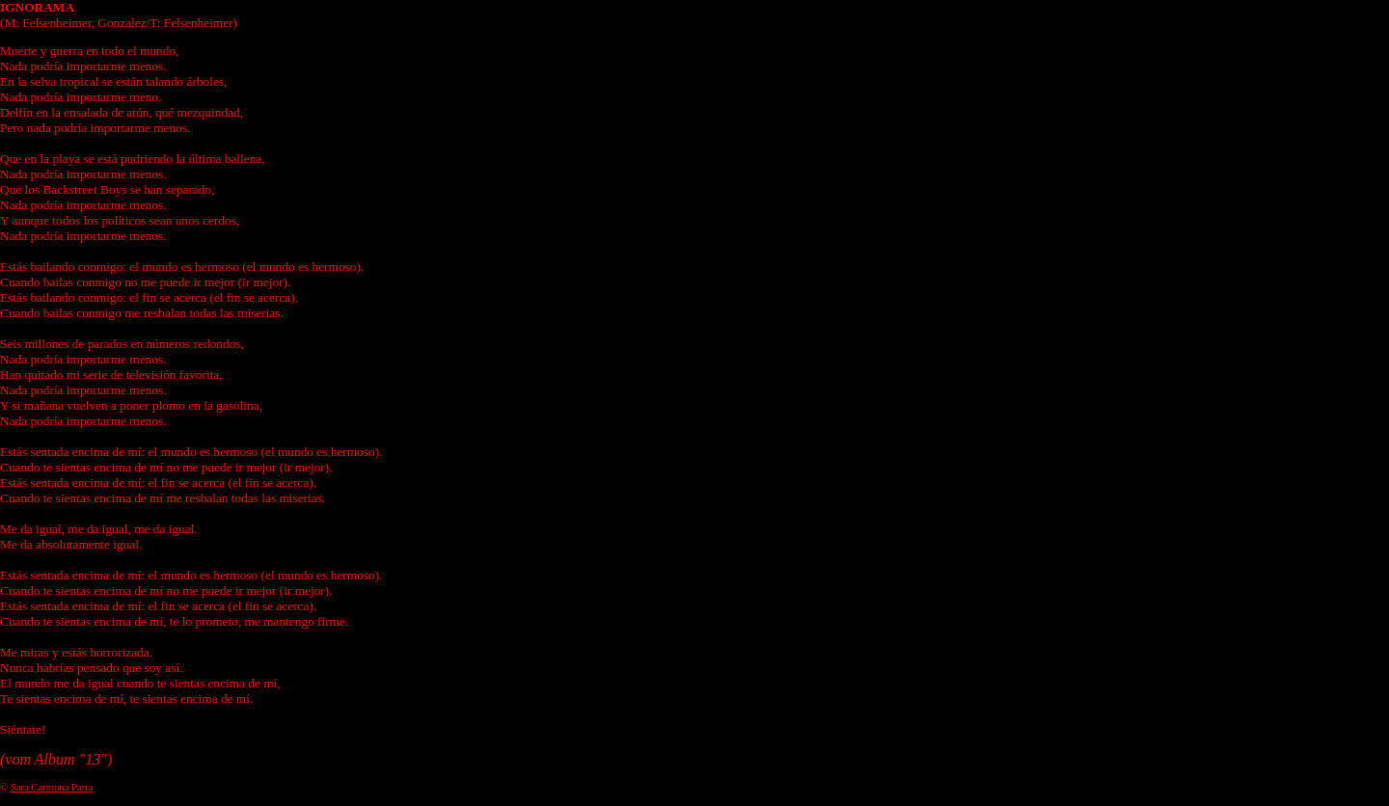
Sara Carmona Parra (52, 787)
